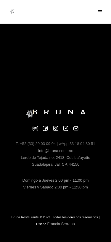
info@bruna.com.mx (55, 151)
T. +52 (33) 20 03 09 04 (36, 143)
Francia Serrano (61, 224)
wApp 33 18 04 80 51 (77, 143)
